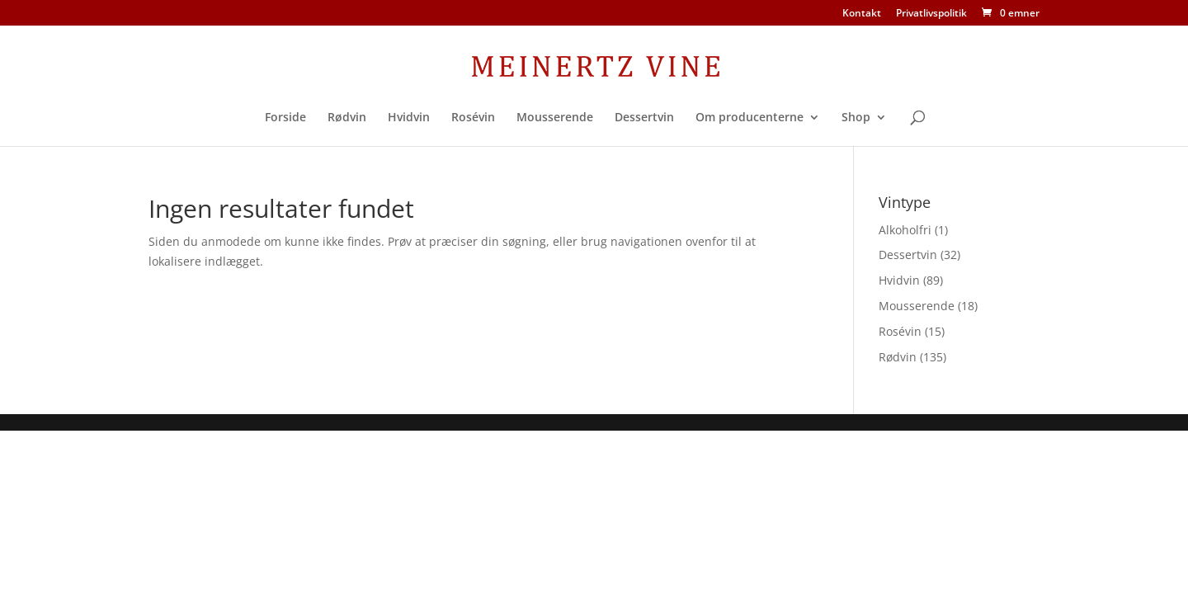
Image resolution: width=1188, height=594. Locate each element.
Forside (285, 118)
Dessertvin (644, 118)
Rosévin (473, 118)
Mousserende (554, 118)
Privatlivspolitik (931, 14)
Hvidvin (409, 118)
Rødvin (347, 118)
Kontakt (861, 14)
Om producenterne (749, 118)
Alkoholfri (905, 230)
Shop (856, 118)
